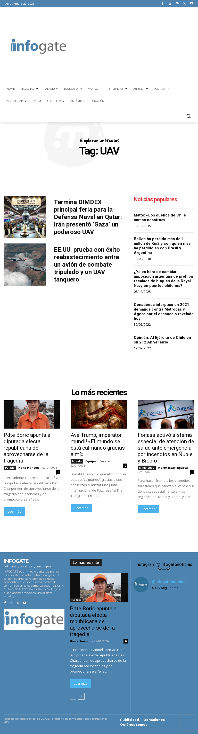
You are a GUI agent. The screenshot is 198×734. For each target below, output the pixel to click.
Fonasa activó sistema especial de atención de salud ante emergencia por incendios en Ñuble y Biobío (166, 448)
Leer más (14, 511)
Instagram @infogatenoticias (163, 564)
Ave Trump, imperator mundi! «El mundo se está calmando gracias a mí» (98, 444)
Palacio (10, 467)
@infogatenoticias (168, 581)
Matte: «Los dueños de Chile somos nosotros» (160, 217)
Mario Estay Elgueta (173, 467)
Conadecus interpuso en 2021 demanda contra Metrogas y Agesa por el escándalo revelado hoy (164, 311)
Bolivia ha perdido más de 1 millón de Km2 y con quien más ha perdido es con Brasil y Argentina (162, 246)
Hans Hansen (28, 467)
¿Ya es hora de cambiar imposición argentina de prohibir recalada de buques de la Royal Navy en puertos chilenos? (163, 278)
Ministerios (146, 467)
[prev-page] (73, 696)
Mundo (77, 461)
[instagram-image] (143, 606)
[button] (188, 116)
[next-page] (81, 696)
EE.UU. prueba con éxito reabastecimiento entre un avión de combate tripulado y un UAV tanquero (87, 264)
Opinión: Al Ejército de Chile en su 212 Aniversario (162, 340)
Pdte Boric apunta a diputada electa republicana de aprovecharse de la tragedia (27, 448)
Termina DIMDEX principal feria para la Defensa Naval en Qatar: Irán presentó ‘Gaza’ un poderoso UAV (88, 216)
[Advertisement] (136, 45)
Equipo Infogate (97, 461)
